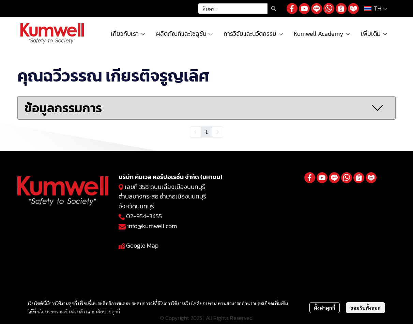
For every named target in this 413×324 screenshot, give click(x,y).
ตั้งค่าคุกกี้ (324, 308)
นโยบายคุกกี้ (107, 311)
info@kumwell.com (152, 226)
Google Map (142, 245)
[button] (238, 8)
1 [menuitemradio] (206, 132)
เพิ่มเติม (374, 33)
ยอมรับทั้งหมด (365, 308)
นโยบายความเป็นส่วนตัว (61, 311)
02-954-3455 (144, 216)
